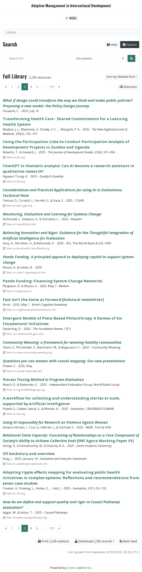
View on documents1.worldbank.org (26, 248)
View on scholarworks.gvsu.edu (23, 334)
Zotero (72, 568)
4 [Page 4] (31, 87)
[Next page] (59, 86)
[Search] (131, 58)
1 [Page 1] (12, 87)
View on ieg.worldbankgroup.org (24, 389)
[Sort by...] (121, 76)
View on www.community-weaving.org (27, 352)
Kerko (87, 568)
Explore (130, 45)
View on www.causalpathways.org (25, 517)
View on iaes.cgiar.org (17, 205)
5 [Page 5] (37, 87)
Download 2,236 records (93, 541)
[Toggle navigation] (71, 18)
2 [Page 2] (18, 87)
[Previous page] (6, 86)
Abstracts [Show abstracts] (128, 87)
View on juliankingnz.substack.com (25, 463)
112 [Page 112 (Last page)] (51, 87)
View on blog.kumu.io (17, 291)
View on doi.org (14, 157)
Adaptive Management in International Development (71, 5)
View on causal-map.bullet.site (22, 371)
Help (112, 45)
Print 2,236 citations (53, 541)
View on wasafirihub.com (19, 224)
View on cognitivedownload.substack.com (29, 309)
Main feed (128, 541)
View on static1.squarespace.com (24, 272)
